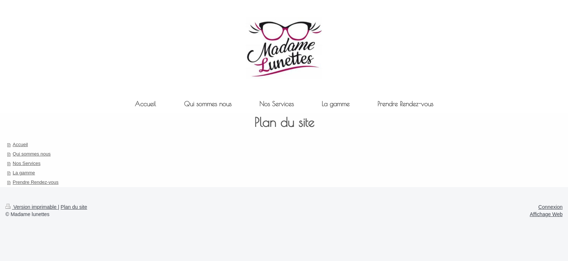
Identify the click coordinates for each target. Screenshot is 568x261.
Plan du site (73, 207)
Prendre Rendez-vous (35, 182)
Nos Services (27, 163)
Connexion (550, 207)
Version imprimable (31, 207)
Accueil (20, 144)
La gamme (24, 172)
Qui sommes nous (32, 154)
